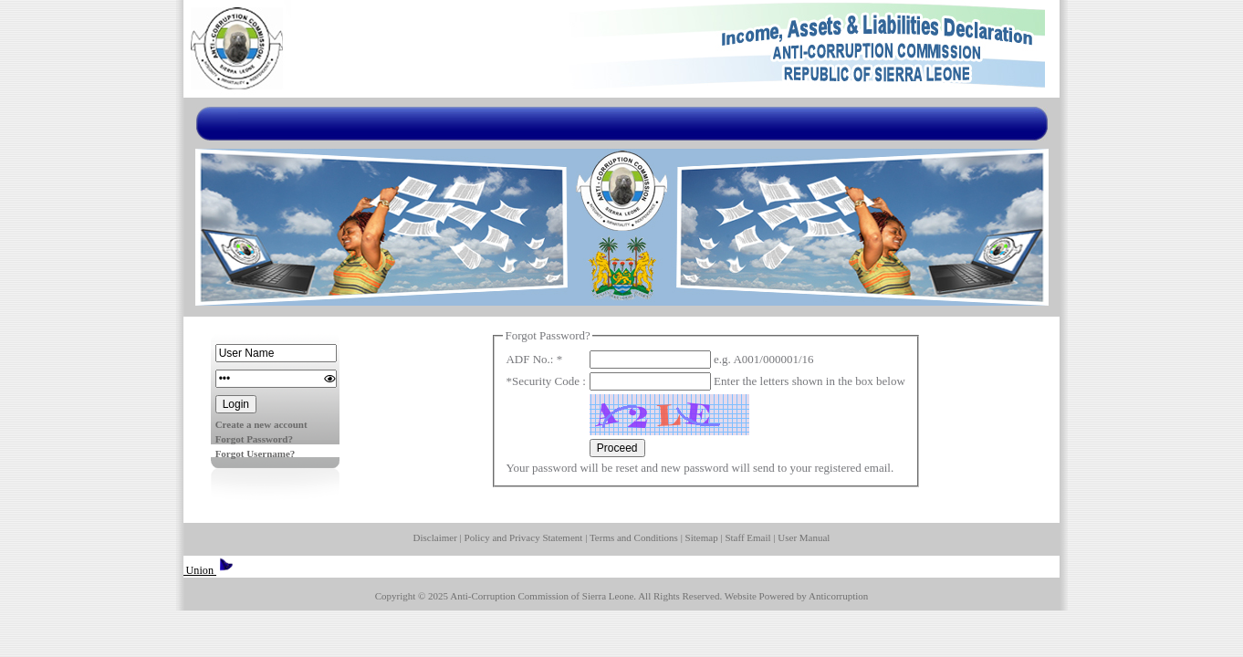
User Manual (804, 537)
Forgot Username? (255, 453)
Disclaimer (435, 537)
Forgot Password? (254, 438)
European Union (188, 570)
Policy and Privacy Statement (524, 537)
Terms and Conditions (634, 537)
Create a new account (261, 424)
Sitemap (701, 537)
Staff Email (747, 537)
